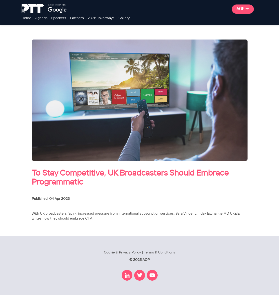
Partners (77, 18)
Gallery (124, 18)
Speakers (58, 18)
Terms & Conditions (159, 252)
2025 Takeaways (101, 18)
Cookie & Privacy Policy (122, 252)
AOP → (243, 9)
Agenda (41, 18)
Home (26, 18)
